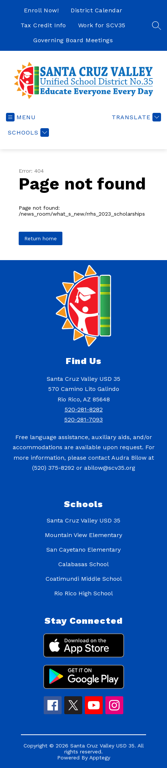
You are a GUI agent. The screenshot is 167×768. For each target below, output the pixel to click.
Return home (40, 238)
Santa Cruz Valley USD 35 (83, 520)
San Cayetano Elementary (83, 549)
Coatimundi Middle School (84, 578)
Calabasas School (83, 564)
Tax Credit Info (43, 25)
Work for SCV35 (102, 25)
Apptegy (99, 758)
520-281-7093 (83, 419)
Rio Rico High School (83, 593)
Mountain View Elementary (83, 535)
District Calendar (97, 10)
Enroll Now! (41, 10)
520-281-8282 (84, 409)
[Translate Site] (135, 117)
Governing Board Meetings (73, 40)
